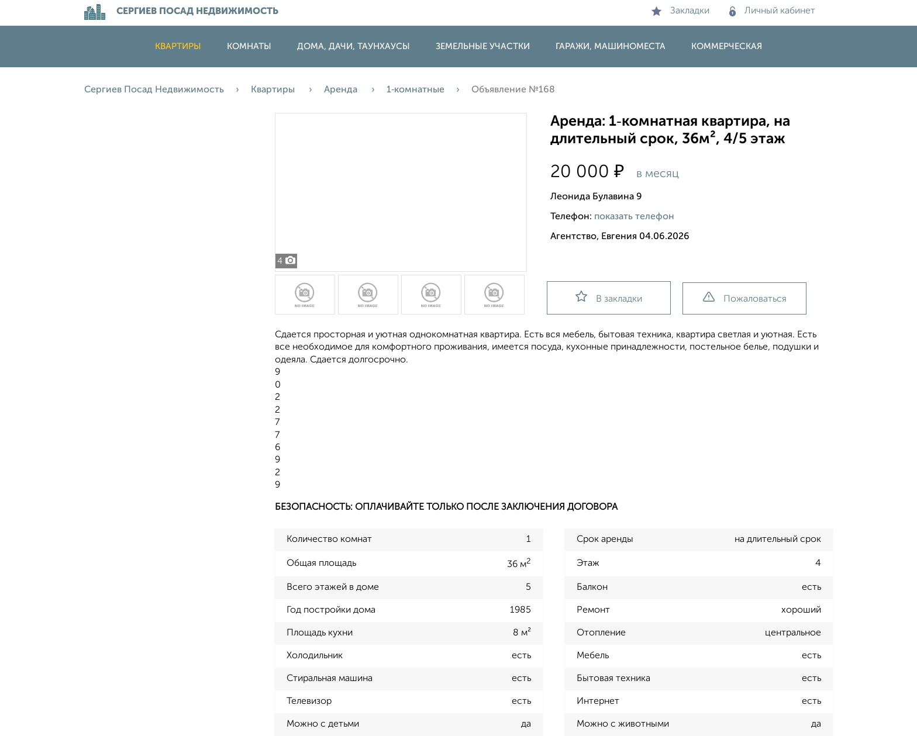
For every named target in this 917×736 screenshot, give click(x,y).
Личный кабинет (772, 11)
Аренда (342, 90)
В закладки (608, 297)
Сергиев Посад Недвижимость (154, 90)
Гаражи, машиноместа (611, 46)
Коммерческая (726, 46)
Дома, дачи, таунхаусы (353, 46)
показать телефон (634, 217)
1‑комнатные (415, 90)
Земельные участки (483, 46)
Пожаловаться (745, 298)
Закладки (680, 11)
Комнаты (249, 46)
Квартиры (178, 46)
